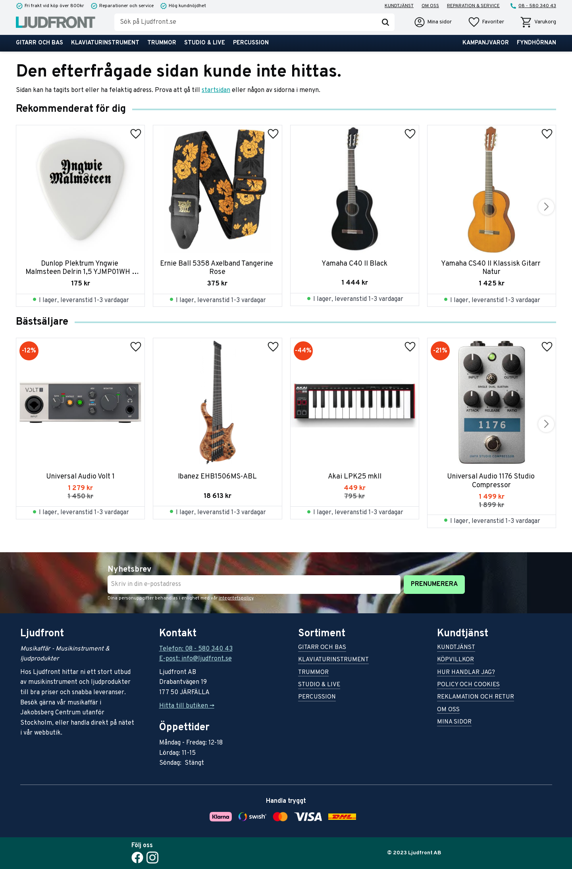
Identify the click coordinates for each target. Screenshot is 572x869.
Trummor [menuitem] (161, 43)
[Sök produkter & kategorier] (245, 22)
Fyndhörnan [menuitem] (536, 43)
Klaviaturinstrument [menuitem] (105, 43)
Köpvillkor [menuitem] (455, 660)
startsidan (216, 90)
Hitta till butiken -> (186, 706)
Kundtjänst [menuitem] (399, 6)
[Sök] (385, 22)
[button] (486, 22)
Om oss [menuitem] (430, 6)
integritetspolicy (236, 598)
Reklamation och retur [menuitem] (475, 697)
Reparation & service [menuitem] (473, 6)
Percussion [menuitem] (251, 43)
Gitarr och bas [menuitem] (39, 43)
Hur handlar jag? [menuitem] (466, 673)
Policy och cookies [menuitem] (468, 685)
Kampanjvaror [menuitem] (485, 43)
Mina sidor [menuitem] (454, 722)
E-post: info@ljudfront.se (195, 659)
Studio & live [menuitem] (204, 43)
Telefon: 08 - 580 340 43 (196, 649)
